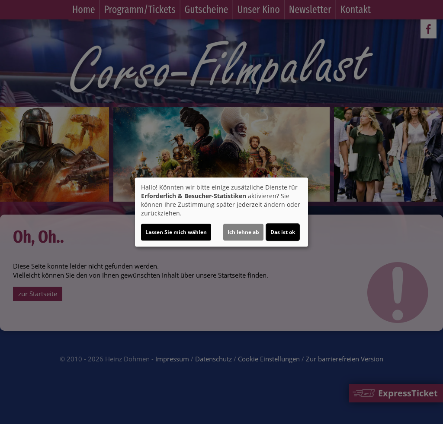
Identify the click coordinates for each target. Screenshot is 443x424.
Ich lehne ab (243, 232)
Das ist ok (282, 232)
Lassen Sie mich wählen (176, 232)
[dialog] (221, 212)
